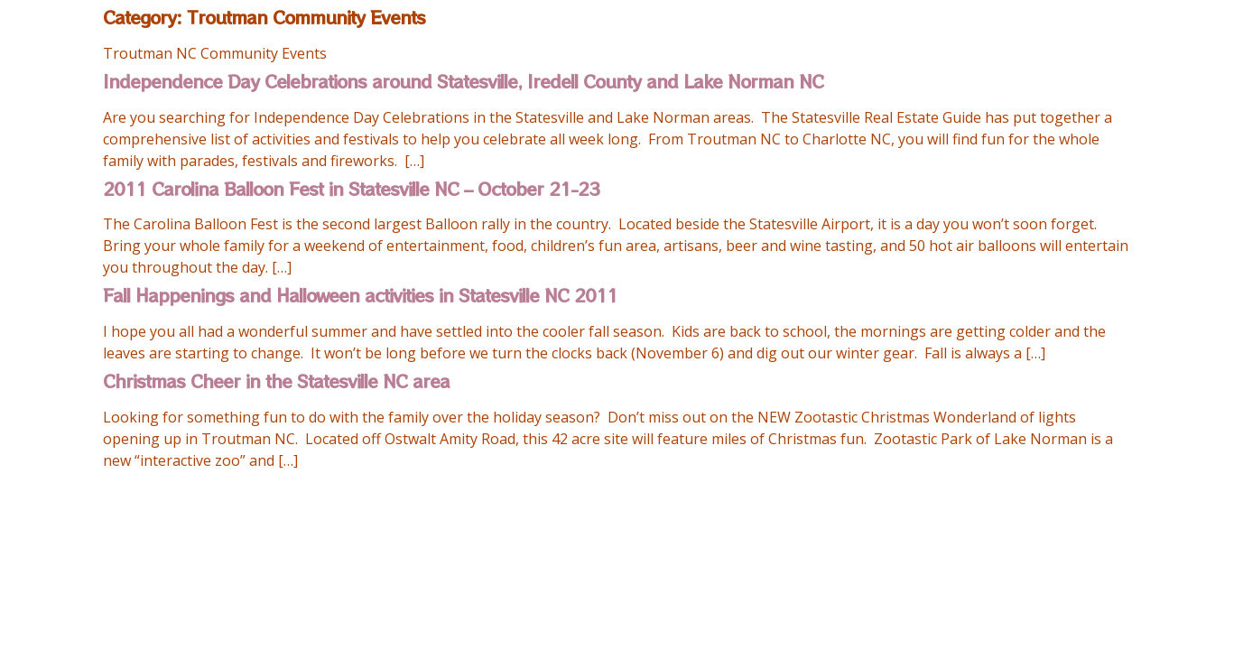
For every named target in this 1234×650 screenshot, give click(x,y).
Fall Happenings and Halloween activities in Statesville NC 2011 (360, 295)
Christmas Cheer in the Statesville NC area (276, 380)
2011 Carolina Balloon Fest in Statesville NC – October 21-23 (351, 188)
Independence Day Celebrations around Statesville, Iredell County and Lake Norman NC (463, 81)
